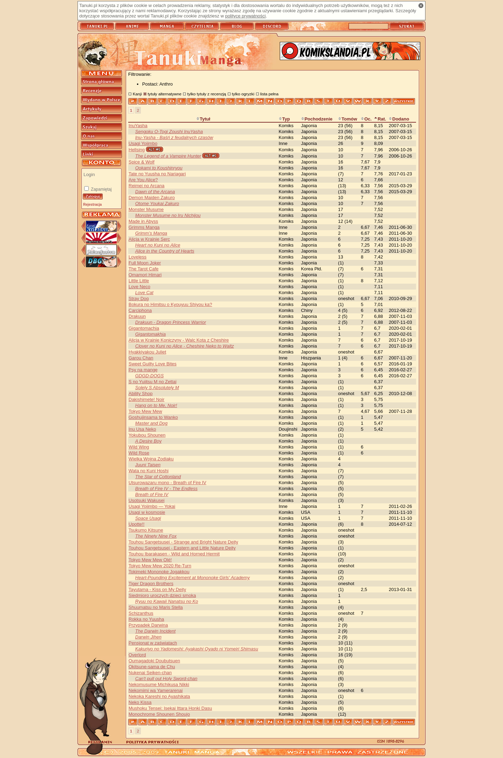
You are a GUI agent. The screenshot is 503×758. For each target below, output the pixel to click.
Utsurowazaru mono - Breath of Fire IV (167, 482)
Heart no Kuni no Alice (157, 245)
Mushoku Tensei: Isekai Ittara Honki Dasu (170, 708)
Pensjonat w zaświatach (153, 643)
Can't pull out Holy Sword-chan (166, 678)
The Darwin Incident (155, 631)
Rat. (380, 119)
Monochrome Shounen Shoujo (159, 714)
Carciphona (140, 310)
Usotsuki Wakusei (147, 500)
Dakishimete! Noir (147, 399)
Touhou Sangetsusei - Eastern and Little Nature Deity (182, 548)
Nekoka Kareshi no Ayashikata (159, 696)
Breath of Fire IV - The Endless (166, 488)
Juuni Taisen (148, 464)
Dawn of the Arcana (155, 191)
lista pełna (269, 94)
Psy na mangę (143, 369)
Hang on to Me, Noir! (156, 405)
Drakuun (137, 316)
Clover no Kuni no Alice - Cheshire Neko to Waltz (184, 346)
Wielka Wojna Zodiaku (151, 458)
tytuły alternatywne (165, 94)
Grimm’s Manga (151, 233)
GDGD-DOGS (149, 375)
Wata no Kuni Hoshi (148, 470)
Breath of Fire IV (151, 494)
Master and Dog (151, 423)
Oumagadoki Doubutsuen (154, 660)
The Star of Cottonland (158, 476)
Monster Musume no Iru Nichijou (168, 215)
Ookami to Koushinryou (158, 167)
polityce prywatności (245, 16)
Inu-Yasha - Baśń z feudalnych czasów (174, 137)
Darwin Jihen (148, 637)
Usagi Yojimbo (143, 143)
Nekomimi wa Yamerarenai (156, 690)
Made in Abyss (143, 221)
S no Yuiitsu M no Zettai (152, 381)
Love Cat (144, 292)
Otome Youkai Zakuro (157, 203)
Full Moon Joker (145, 262)
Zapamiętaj (101, 189)
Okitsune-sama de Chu (152, 666)
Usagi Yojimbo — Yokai (152, 506)
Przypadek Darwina (148, 625)
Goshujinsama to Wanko (153, 417)
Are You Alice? (143, 179)
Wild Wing (139, 447)
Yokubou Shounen (147, 435)
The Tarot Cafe (144, 268)
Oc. (366, 119)
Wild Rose (139, 452)
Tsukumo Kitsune (146, 530)
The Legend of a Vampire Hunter (168, 156)
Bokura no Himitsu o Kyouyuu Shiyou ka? (170, 304)
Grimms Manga (144, 227)
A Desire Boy (148, 441)
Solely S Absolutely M (157, 387)
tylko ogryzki (243, 94)
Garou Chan (141, 357)
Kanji (137, 94)
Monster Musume (146, 209)
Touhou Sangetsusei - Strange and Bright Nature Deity (183, 542)
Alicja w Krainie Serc (149, 239)
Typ (284, 119)
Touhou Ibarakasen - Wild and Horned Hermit (174, 553)
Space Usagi (148, 518)
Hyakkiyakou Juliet (147, 352)
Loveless (137, 257)
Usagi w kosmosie (147, 512)
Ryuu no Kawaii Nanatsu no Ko (166, 601)
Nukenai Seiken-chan (150, 672)
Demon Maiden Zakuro (152, 197)
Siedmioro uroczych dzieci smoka (162, 595)
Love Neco (139, 286)
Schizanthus (141, 613)
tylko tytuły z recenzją (206, 94)
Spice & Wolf (141, 162)
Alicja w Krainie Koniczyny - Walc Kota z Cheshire (179, 340)
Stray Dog (139, 298)
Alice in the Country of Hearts (164, 251)
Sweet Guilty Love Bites (152, 363)
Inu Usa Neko (142, 429)
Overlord (137, 654)
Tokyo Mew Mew (145, 411)
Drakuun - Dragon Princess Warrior (170, 322)
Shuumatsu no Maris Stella (156, 607)
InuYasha (138, 125)
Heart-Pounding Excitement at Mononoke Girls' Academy (192, 577)
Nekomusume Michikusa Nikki (159, 684)
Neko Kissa (140, 702)
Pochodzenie (317, 119)
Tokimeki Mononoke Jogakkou (159, 571)
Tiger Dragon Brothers (151, 583)
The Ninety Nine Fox (156, 536)
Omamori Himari (145, 274)
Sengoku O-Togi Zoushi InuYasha (169, 131)
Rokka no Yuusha (146, 619)
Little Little (139, 280)
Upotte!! (137, 524)
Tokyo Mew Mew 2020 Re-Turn (160, 565)
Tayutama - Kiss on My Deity (157, 589)
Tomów (347, 119)
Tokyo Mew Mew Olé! (150, 559)
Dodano (399, 119)
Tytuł (203, 119)
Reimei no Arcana (147, 185)
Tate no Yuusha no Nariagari (157, 173)
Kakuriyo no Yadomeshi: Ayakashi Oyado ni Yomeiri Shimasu (196, 648)
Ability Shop (141, 393)
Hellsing (137, 149)
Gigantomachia (144, 328)
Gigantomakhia (150, 334)
